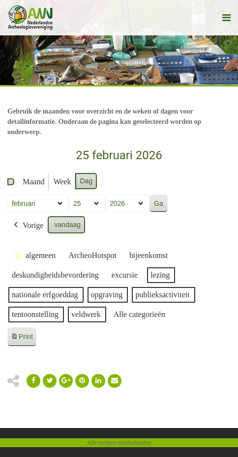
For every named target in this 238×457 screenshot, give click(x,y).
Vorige (27, 225)
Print (21, 338)
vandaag (67, 224)
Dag (86, 181)
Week (62, 181)
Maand (33, 181)
